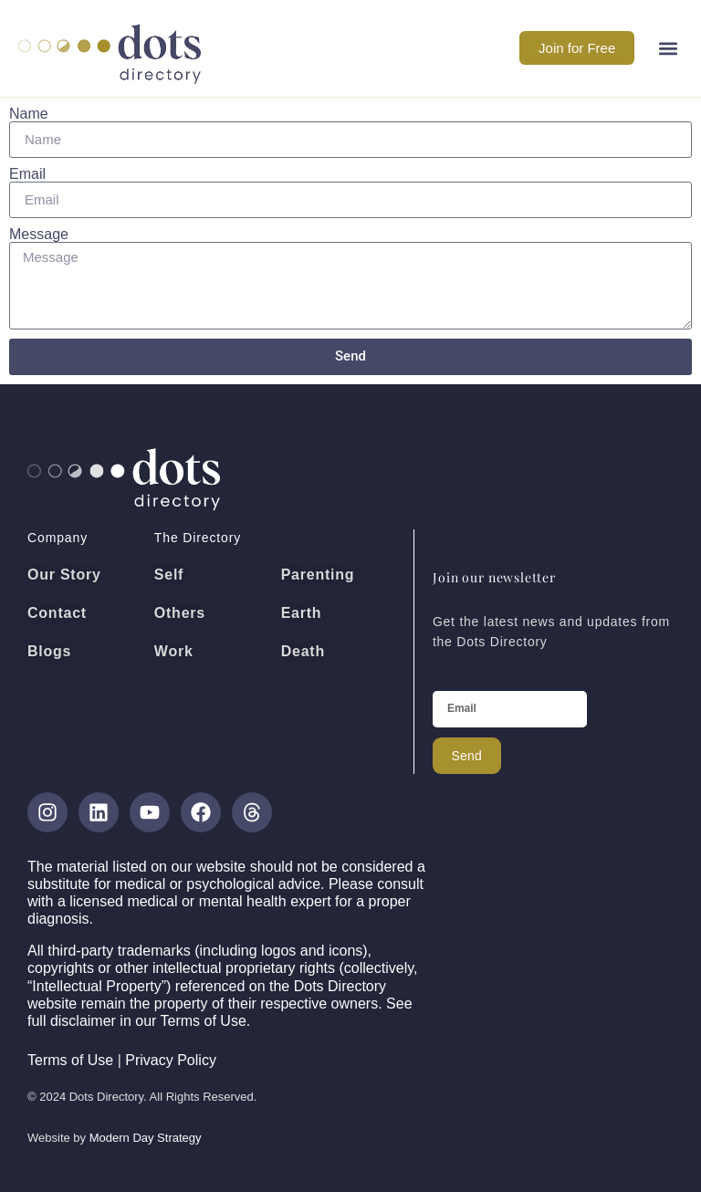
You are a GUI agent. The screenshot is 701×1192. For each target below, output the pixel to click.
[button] (668, 48)
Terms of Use (70, 1060)
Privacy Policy (170, 1060)
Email (27, 174)
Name (28, 114)
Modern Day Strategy (145, 1138)
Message (38, 234)
